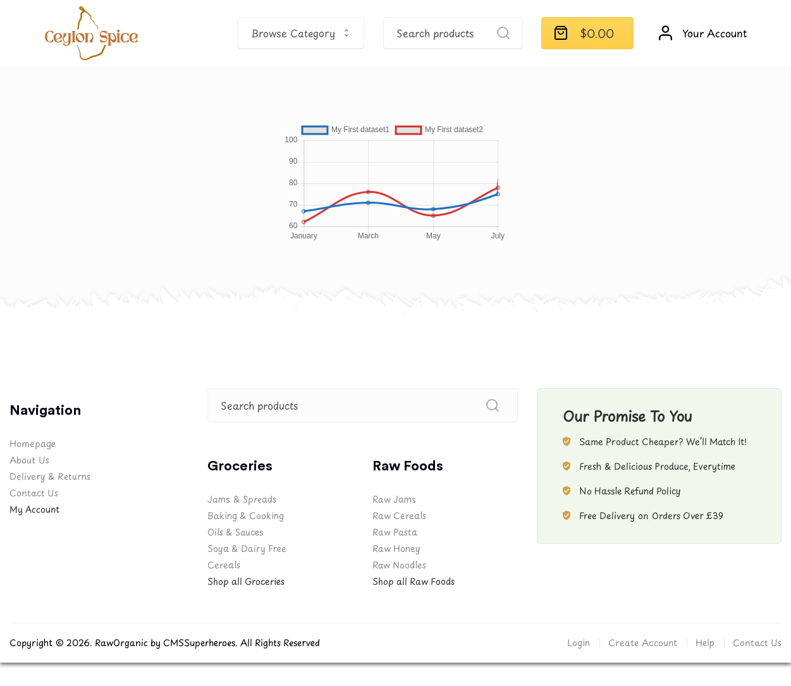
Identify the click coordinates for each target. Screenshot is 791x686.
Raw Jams (394, 499)
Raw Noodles (399, 565)
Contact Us (33, 492)
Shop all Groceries (246, 581)
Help (705, 642)
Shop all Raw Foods (413, 581)
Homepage (32, 443)
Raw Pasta (394, 532)
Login (578, 642)
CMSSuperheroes (199, 642)
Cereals (223, 565)
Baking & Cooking (245, 515)
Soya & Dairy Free (246, 548)
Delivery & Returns (49, 476)
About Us (29, 460)
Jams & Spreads (241, 499)
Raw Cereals (399, 515)
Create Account (642, 642)
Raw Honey (396, 548)
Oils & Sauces (235, 532)
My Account (34, 509)
